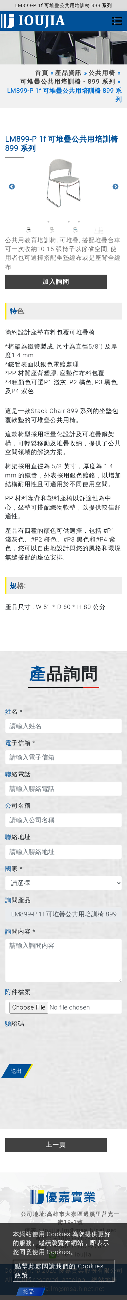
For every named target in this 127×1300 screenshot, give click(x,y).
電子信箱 (20, 743)
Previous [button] (11, 187)
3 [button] (68, 221)
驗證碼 (14, 1023)
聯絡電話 (18, 774)
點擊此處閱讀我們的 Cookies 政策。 (59, 1270)
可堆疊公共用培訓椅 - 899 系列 (67, 81)
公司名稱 (18, 805)
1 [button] (48, 221)
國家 (14, 868)
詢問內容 (20, 931)
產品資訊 (68, 73)
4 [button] (79, 221)
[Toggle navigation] (117, 21)
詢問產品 (18, 900)
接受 (28, 1292)
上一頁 (56, 1144)
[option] (64, 183)
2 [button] (58, 221)
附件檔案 (18, 992)
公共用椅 (101, 73)
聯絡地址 (18, 837)
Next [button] (115, 187)
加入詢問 (55, 281)
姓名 (14, 711)
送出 (16, 1071)
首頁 (41, 73)
